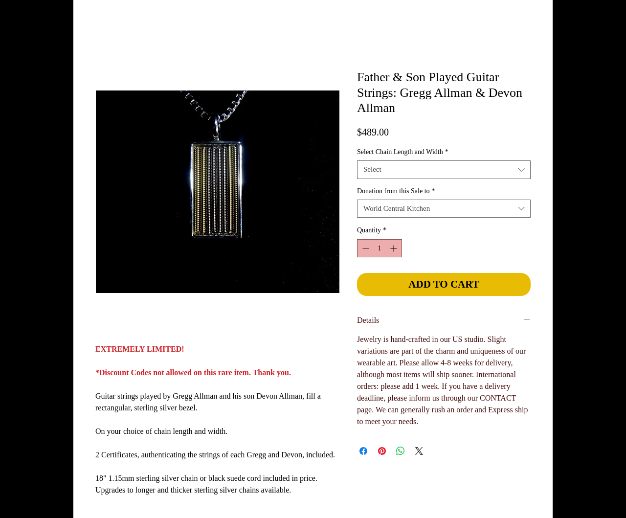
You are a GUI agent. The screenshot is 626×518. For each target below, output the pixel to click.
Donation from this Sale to (396, 191)
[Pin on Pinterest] (382, 451)
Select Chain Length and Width (402, 152)
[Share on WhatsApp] (400, 451)
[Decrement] (364, 248)
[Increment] (394, 248)
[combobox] (444, 169)
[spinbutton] (379, 248)
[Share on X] (419, 451)
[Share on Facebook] (363, 451)
